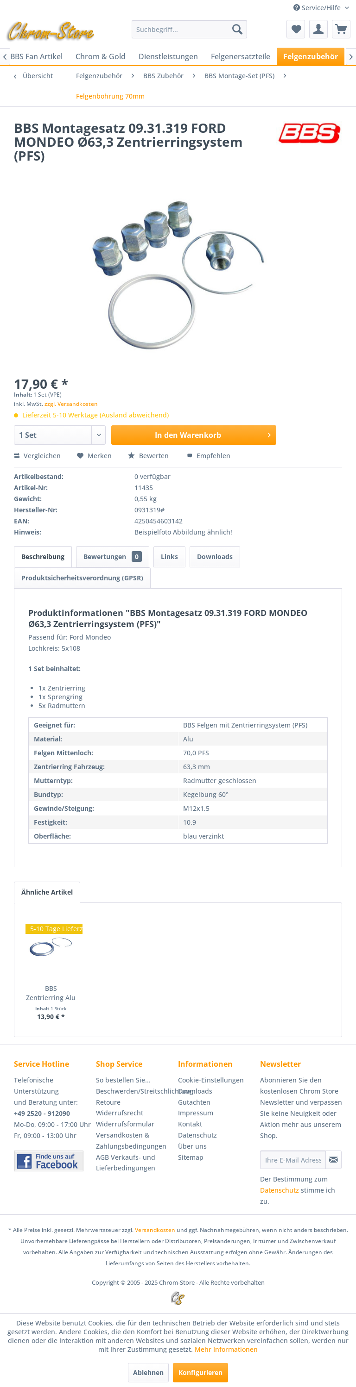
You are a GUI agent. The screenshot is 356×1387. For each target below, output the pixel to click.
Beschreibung (42, 556)
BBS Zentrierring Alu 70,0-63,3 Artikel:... (51, 993)
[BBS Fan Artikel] (36, 56)
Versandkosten (155, 1230)
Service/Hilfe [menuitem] (318, 7)
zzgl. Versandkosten (71, 404)
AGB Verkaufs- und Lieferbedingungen (125, 1163)
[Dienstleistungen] (168, 56)
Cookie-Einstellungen (211, 1080)
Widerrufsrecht (119, 1112)
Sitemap (190, 1157)
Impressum (195, 1112)
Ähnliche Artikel (47, 892)
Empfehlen (208, 455)
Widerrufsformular (125, 1124)
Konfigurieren (200, 1372)
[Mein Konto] (318, 29)
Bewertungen (112, 556)
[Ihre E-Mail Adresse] (293, 1160)
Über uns (192, 1146)
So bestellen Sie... (123, 1080)
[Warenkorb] (341, 29)
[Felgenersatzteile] (240, 56)
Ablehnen (148, 1372)
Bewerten (149, 455)
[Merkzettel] (295, 29)
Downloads (215, 556)
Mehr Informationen (226, 1349)
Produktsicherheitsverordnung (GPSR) (82, 577)
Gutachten (194, 1102)
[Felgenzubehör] (310, 56)
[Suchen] (237, 29)
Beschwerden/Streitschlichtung (134, 1091)
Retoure (108, 1102)
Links (169, 556)
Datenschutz (197, 1135)
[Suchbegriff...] (190, 29)
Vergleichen (37, 455)
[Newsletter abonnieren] (333, 1160)
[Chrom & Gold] (100, 56)
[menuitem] (190, 29)
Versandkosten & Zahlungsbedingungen (131, 1141)
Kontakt (190, 1124)
